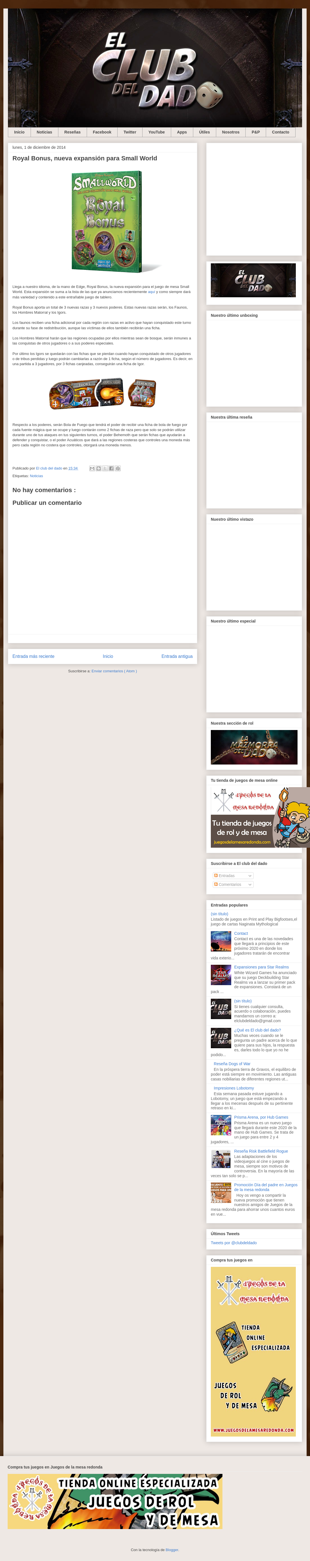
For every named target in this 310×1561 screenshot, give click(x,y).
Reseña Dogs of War (232, 1064)
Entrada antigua (177, 656)
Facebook (102, 132)
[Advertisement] (56, 198)
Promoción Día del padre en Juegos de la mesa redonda (266, 1187)
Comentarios (227, 884)
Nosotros (230, 132)
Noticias (44, 132)
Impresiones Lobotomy (234, 1088)
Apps (182, 132)
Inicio (19, 132)
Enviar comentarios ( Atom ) (114, 671)
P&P (256, 132)
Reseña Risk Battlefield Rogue (261, 1151)
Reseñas (72, 132)
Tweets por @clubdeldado (234, 1243)
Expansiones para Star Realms (261, 967)
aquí (151, 292)
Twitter (130, 132)
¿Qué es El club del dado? (257, 1030)
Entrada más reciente (33, 656)
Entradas (224, 875)
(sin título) (219, 914)
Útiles (204, 132)
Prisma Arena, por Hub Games (261, 1117)
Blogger (172, 1550)
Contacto (280, 132)
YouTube (156, 132)
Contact (241, 933)
